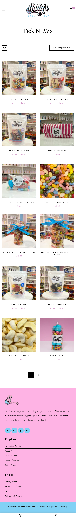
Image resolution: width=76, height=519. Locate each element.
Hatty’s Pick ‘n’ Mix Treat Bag (19, 202)
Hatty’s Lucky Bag (57, 151)
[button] (71, 10)
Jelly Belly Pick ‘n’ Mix (57, 202)
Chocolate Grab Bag (57, 99)
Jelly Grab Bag (19, 304)
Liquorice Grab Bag (57, 304)
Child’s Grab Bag (19, 99)
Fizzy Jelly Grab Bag (19, 151)
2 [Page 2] (38, 375)
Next (45, 375)
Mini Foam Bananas (19, 356)
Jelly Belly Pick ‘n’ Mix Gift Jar (19, 252)
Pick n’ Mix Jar (57, 356)
